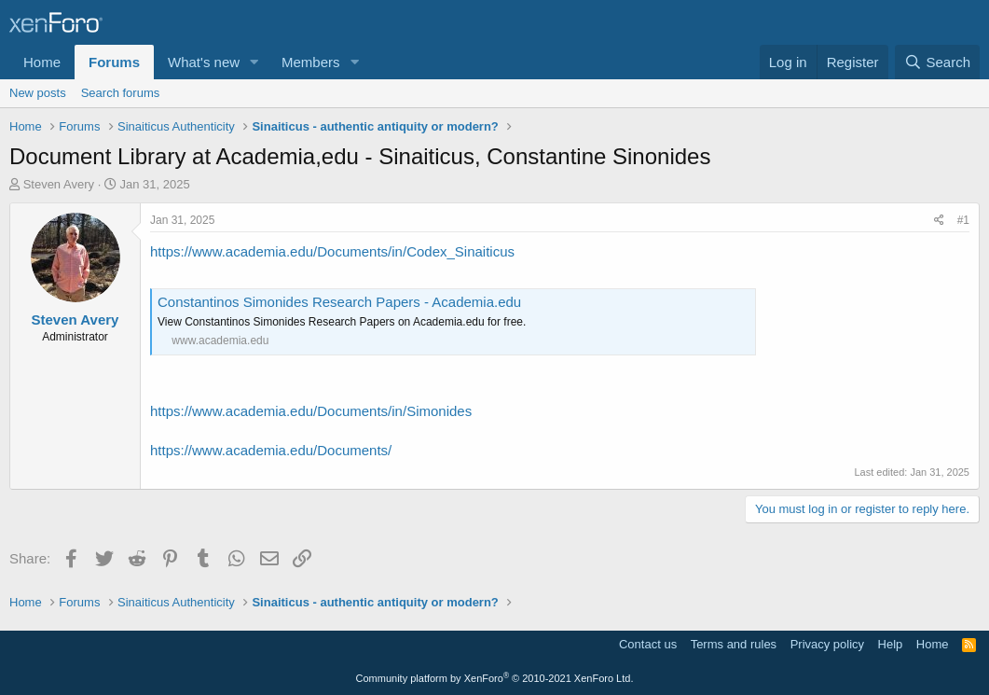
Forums (114, 62)
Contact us (648, 644)
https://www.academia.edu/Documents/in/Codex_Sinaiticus (332, 251)
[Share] (939, 220)
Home (42, 62)
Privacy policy (827, 644)
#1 (963, 220)
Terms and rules (733, 644)
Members (311, 62)
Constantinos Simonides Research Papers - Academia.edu (339, 302)
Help (890, 644)
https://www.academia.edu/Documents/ (270, 450)
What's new (204, 62)
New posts (37, 93)
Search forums (120, 93)
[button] (254, 62)
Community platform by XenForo (495, 678)
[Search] (937, 62)
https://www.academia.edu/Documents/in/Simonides (311, 411)
